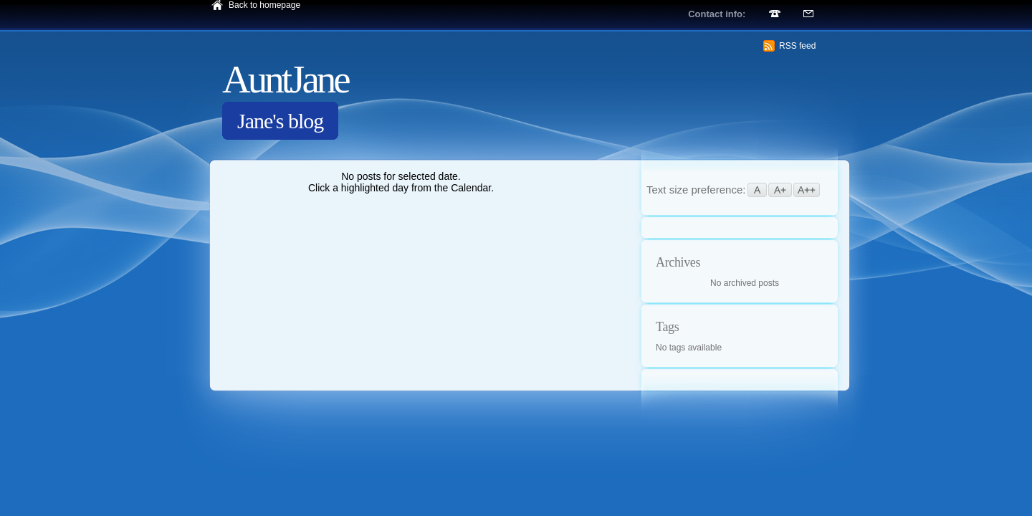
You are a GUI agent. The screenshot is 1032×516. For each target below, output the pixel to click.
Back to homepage (264, 5)
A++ (806, 190)
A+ (780, 190)
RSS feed (797, 46)
